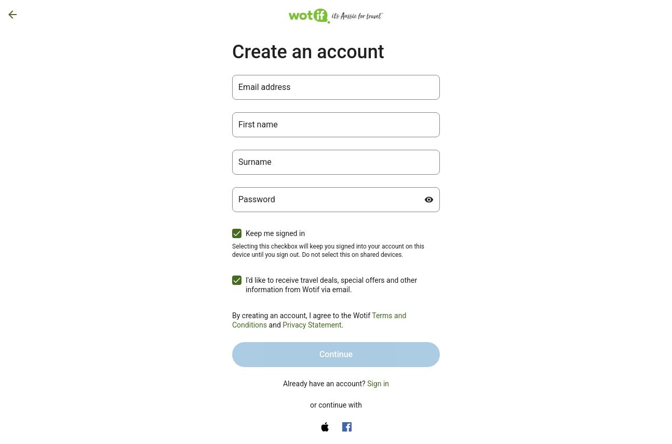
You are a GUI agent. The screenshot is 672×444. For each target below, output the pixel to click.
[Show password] (429, 199)
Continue (336, 354)
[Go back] (12, 14)
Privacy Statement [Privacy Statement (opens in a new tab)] (312, 325)
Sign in (378, 384)
